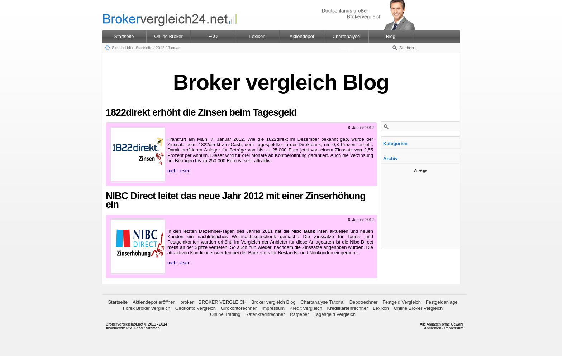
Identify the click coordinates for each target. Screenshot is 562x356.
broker (187, 302)
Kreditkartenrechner (347, 308)
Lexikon (381, 308)
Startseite (124, 36)
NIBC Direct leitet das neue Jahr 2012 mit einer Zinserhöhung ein (236, 200)
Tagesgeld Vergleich (335, 314)
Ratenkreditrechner (265, 314)
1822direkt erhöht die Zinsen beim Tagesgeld (201, 112)
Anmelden (432, 328)
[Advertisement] (421, 208)
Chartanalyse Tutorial (322, 302)
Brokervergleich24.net (124, 324)
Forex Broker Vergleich (146, 308)
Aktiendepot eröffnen (154, 302)
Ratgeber (299, 314)
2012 (160, 47)
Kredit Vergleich (306, 308)
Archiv (390, 158)
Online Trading (225, 314)
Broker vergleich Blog (273, 302)
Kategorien (395, 143)
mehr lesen (178, 170)
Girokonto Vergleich (195, 308)
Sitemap (153, 328)
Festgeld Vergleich (401, 302)
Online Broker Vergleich (418, 308)
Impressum (273, 308)
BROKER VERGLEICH (223, 302)
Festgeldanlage (442, 302)
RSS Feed (134, 328)
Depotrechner (363, 302)
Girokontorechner (239, 308)
